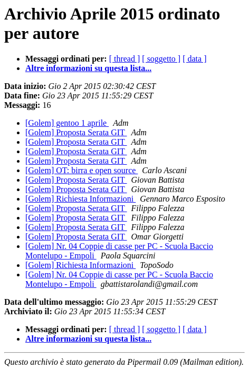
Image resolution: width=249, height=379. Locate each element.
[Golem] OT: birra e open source (81, 170)
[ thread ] (124, 58)
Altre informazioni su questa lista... (88, 68)
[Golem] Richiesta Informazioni (80, 198)
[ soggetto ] (161, 58)
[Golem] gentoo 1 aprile (67, 122)
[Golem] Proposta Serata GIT (76, 132)
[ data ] (194, 58)
